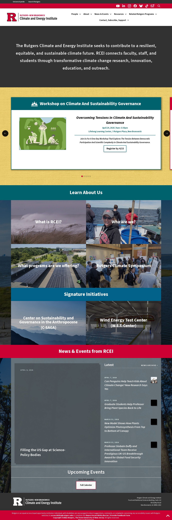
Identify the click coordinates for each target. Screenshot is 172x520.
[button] (159, 6)
